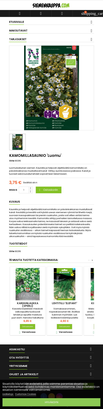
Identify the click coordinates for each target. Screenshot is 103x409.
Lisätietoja (8, 394)
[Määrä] (24, 190)
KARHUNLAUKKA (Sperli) (27, 304)
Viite (11, 160)
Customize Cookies (25, 394)
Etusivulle (16, 22)
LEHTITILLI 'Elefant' (64, 303)
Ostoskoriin (48, 190)
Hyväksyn (51, 402)
